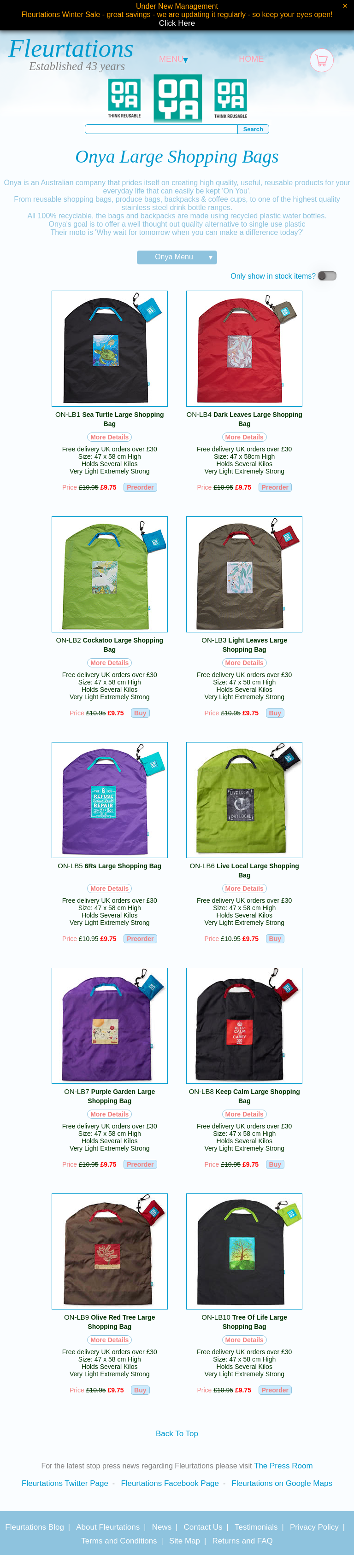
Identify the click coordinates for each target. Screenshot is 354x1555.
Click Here (177, 23)
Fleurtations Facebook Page (170, 1483)
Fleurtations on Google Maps (282, 1483)
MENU (173, 59)
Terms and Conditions (119, 1541)
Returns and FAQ (242, 1541)
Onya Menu (174, 257)
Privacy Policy (314, 1527)
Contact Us (203, 1527)
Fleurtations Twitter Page (65, 1483)
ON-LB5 (109, 866)
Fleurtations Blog (34, 1527)
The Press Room (283, 1465)
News (162, 1527)
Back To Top (177, 1433)
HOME (251, 59)
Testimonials (256, 1527)
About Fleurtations (108, 1527)
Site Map (184, 1541)
